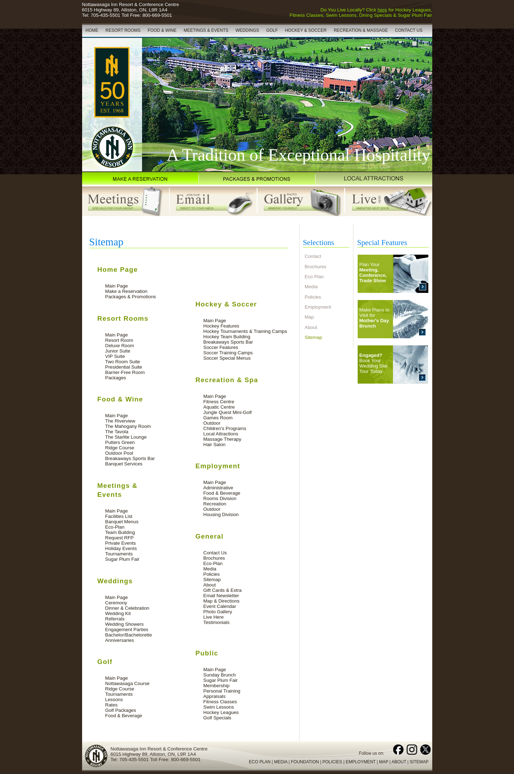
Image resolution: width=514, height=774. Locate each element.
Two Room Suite (122, 361)
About (209, 585)
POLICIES (332, 761)
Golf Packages (120, 710)
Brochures (214, 558)
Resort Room (119, 340)
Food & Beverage (123, 715)
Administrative (218, 487)
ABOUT (399, 761)
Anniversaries (119, 640)
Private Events (120, 543)
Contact (313, 256)
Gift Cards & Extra (222, 590)
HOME (92, 30)
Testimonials (216, 622)
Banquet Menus (121, 521)
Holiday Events (121, 548)
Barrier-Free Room (125, 372)
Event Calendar (219, 606)
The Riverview (120, 421)
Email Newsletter (221, 595)
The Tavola (116, 431)
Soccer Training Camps (228, 352)
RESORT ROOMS (123, 30)
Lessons (114, 699)
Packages (115, 377)
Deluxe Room (119, 345)
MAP (383, 761)
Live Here (213, 617)
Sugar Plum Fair (122, 559)
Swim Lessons (218, 707)
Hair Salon (214, 444)
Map (309, 317)
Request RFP (119, 537)
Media (209, 568)
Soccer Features (220, 347)
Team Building (120, 532)
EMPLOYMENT (361, 761)
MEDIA (280, 761)
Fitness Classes (220, 701)
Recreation (214, 503)
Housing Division (221, 514)
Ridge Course (120, 447)
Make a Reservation (126, 291)
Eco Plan (314, 276)
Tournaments (119, 553)
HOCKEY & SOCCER (305, 30)
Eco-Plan (115, 527)
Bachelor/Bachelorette (128, 635)
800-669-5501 (157, 15)
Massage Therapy (222, 439)
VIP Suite (115, 356)
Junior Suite (117, 351)
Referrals (115, 618)
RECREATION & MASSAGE (361, 30)
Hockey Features (221, 326)
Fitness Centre (219, 401)
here (382, 10)
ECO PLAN (260, 761)
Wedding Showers (124, 624)
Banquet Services (123, 463)
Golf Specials (217, 717)
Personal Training (222, 691)
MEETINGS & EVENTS (205, 30)
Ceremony (116, 602)
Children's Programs (224, 428)
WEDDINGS (247, 30)
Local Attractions (220, 433)
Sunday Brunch (219, 675)
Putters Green (120, 442)
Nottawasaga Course (127, 683)
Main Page (116, 286)
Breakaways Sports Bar (130, 458)
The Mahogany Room (128, 426)
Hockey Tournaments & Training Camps (245, 331)
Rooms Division (220, 498)
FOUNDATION (305, 761)
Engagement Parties (126, 629)
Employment (318, 307)
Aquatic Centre (219, 407)
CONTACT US (409, 30)
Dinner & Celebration (127, 608)
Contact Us (215, 552)
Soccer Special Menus (227, 358)
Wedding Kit (118, 613)
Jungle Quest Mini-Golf (227, 412)
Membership (216, 685)
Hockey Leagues (221, 712)
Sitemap (212, 579)
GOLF (272, 30)
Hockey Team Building (227, 336)
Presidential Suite (123, 367)
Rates (111, 705)
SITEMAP (419, 761)
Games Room (218, 417)
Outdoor (212, 423)
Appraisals (214, 696)
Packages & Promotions (130, 296)
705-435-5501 (105, 15)
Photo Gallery (217, 611)
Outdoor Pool (119, 453)
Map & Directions (221, 601)
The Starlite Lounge (126, 437)
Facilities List (118, 516)
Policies (211, 574)
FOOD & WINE (162, 30)
